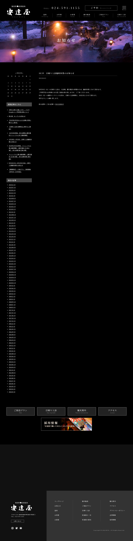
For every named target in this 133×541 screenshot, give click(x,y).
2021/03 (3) (12, 261)
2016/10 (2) (12, 329)
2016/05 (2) (12, 337)
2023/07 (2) (12, 217)
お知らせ (58, 506)
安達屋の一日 (86, 515)
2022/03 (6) (12, 234)
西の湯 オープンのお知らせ (17, 116)
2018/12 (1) (12, 296)
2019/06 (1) (12, 288)
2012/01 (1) (12, 375)
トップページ (59, 501)
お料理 (57, 515)
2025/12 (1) (12, 185)
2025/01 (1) (12, 190)
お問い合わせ (17, 521)
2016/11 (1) (12, 326)
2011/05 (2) (12, 386)
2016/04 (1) (12, 340)
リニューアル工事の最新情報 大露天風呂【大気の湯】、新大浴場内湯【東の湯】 (20, 156)
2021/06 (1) (12, 253)
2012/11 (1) (12, 370)
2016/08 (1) (12, 335)
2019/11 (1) (12, 285)
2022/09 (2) (12, 228)
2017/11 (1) (12, 310)
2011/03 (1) (12, 392)
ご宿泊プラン (86, 506)
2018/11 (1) (12, 299)
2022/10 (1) (12, 226)
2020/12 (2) (12, 266)
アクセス (113, 506)
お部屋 (57, 520)
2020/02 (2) (12, 283)
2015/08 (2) (12, 354)
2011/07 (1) (12, 381)
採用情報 (113, 520)
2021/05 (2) (12, 256)
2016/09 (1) (12, 332)
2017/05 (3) (12, 318)
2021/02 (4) (12, 264)
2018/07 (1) (12, 305)
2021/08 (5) (12, 247)
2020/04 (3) (12, 277)
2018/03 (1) (12, 307)
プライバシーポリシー (117, 510)
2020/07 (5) (12, 269)
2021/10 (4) (12, 245)
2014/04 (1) (12, 367)
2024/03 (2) (12, 204)
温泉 (56, 510)
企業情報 (113, 515)
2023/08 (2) (12, 215)
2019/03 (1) (12, 294)
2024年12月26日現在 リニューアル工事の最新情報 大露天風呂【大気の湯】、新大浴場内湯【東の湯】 (20, 148)
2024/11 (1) (12, 196)
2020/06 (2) (12, 272)
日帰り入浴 (86, 510)
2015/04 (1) (12, 362)
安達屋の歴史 (86, 520)
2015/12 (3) (12, 345)
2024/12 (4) (12, 193)
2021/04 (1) (12, 258)
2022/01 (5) (12, 236)
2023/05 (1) (12, 220)
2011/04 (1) (12, 389)
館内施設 (85, 501)
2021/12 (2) (12, 239)
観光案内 (113, 501)
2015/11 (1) (12, 348)
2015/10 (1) (12, 351)
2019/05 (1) (12, 291)
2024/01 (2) (12, 209)
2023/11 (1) (12, 212)
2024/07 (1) (12, 201)
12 (19, 86)
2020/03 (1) (12, 280)
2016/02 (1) (12, 343)
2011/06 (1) (12, 384)
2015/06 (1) (12, 356)
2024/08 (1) (12, 198)
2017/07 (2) (12, 313)
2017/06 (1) (12, 315)
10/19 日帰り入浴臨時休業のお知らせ (57, 73)
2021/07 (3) (12, 250)
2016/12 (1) (12, 324)
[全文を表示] (59, 104)
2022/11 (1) (12, 223)
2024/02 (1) (12, 207)
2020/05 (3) (12, 275)
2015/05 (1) (12, 359)
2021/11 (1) (12, 242)
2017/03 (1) (12, 321)
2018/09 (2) (12, 302)
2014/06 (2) (12, 365)
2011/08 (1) (12, 378)
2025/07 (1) (12, 187)
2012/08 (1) (12, 373)
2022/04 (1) (12, 231)
